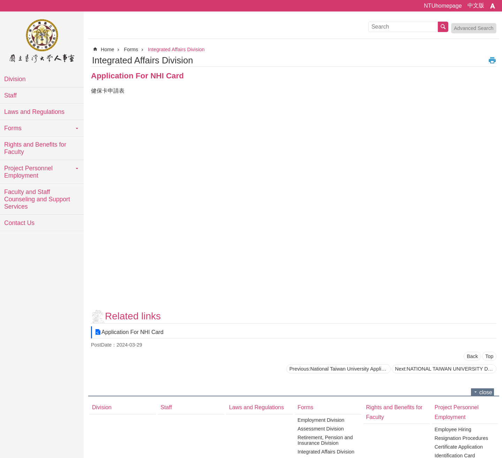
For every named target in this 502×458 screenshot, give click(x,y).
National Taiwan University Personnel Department (42, 41)
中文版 (475, 5)
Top (489, 356)
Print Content (492, 60)
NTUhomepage (443, 6)
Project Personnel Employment (28, 172)
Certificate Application (459, 447)
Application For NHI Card (132, 332)
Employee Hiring (453, 429)
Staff (10, 95)
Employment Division (321, 420)
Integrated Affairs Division (176, 49)
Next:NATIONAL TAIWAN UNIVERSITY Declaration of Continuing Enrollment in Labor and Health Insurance (445, 369)
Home (107, 49)
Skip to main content (3, 3)
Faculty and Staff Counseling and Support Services (37, 199)
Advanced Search (474, 28)
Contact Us (19, 222)
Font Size (492, 6)
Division (15, 79)
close (485, 392)
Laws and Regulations (34, 111)
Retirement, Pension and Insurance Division (325, 440)
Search (443, 27)
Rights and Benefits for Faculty (35, 148)
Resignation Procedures (461, 438)
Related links (133, 316)
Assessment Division (321, 429)
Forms (13, 128)
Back (472, 356)
